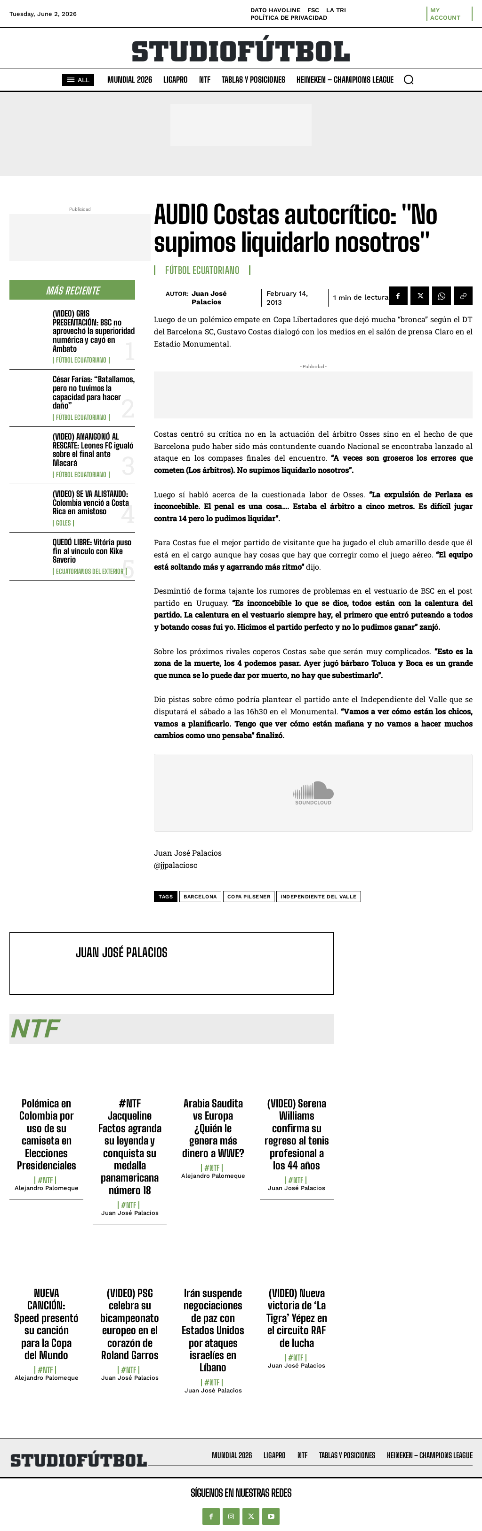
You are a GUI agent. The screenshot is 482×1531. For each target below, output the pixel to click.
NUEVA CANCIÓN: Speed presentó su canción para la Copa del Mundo (46, 1324)
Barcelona (200, 897)
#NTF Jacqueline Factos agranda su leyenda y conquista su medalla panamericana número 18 (129, 1147)
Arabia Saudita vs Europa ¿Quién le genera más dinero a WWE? (213, 1128)
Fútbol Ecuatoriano (81, 360)
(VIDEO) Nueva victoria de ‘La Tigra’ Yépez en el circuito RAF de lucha (296, 1318)
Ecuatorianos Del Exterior (89, 571)
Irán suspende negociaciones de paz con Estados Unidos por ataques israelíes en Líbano (213, 1330)
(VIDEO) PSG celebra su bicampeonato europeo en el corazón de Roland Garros (129, 1324)
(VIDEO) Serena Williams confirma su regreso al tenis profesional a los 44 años (297, 1134)
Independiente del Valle (319, 897)
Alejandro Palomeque (47, 1187)
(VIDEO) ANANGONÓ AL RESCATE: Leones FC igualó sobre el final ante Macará (93, 450)
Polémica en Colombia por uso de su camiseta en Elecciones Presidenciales (46, 1134)
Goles (63, 523)
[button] (408, 79)
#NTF (45, 1180)
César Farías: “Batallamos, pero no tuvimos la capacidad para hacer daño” (94, 392)
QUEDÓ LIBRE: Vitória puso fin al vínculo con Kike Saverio (92, 550)
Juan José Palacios (209, 297)
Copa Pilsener (249, 897)
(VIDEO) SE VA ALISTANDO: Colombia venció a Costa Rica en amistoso (91, 502)
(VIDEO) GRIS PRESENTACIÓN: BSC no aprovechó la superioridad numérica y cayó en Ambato (94, 331)
